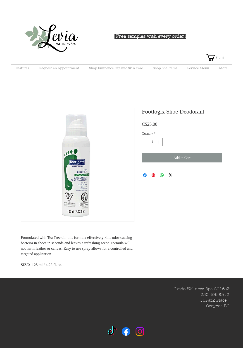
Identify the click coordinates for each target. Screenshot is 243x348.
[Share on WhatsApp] (162, 175)
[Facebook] (126, 331)
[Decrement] (145, 142)
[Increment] (159, 142)
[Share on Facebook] (145, 175)
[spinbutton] (152, 142)
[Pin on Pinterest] (153, 175)
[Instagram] (139, 331)
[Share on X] (170, 175)
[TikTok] (112, 331)
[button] (219, 57)
